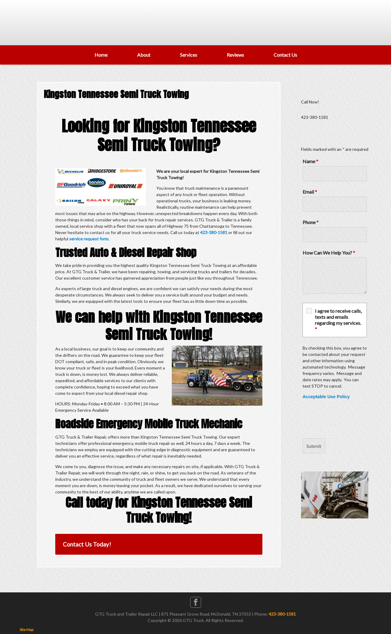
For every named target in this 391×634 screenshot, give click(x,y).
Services (188, 55)
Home (101, 55)
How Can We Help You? (329, 252)
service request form (88, 238)
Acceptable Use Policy (326, 396)
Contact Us (285, 55)
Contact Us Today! (87, 544)
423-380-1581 (213, 232)
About (143, 55)
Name (310, 161)
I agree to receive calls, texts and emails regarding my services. (338, 320)
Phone (311, 222)
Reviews (235, 55)
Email (310, 192)
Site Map (26, 629)
